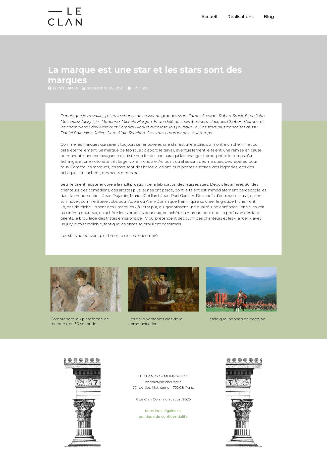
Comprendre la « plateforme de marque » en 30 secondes (79, 321)
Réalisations (240, 16)
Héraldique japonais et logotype (235, 319)
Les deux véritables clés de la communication (155, 321)
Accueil (209, 16)
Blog (269, 16)
